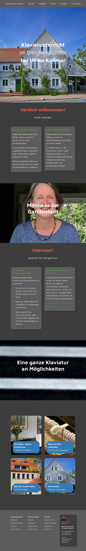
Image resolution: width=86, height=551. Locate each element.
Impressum (47, 529)
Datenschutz (48, 526)
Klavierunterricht (49, 520)
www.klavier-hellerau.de (66, 541)
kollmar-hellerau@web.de (67, 538)
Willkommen (14, 520)
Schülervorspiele (32, 526)
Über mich (14, 526)
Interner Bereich (32, 529)
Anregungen (31, 523)
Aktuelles (30, 520)
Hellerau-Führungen (50, 523)
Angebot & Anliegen (17, 523)
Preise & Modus (15, 529)
